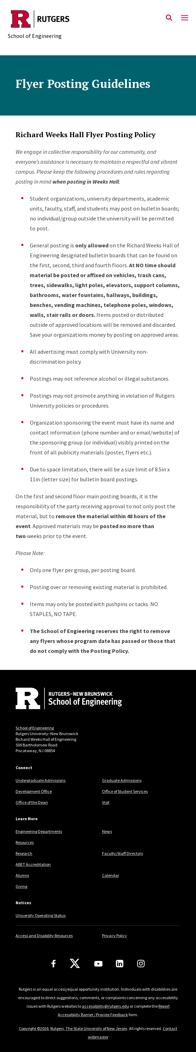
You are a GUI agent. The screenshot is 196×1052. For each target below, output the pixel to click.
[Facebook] (53, 963)
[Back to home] (63, 699)
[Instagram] (141, 963)
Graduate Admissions (121, 780)
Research (24, 853)
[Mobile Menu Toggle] (184, 18)
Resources (25, 842)
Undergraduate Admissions (41, 780)
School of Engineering (35, 728)
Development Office (34, 791)
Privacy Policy (114, 935)
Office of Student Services (125, 791)
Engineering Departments (39, 831)
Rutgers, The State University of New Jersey (88, 1028)
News (107, 831)
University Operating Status (41, 915)
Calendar (110, 875)
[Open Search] (169, 18)
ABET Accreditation (33, 864)
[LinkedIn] (119, 963)
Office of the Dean (32, 802)
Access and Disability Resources (44, 935)
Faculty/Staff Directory (122, 853)
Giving (21, 886)
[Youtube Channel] (98, 964)
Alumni (22, 875)
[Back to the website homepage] (40, 19)
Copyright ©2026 (34, 1028)
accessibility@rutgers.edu (105, 1006)
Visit (106, 802)
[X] (74, 964)
